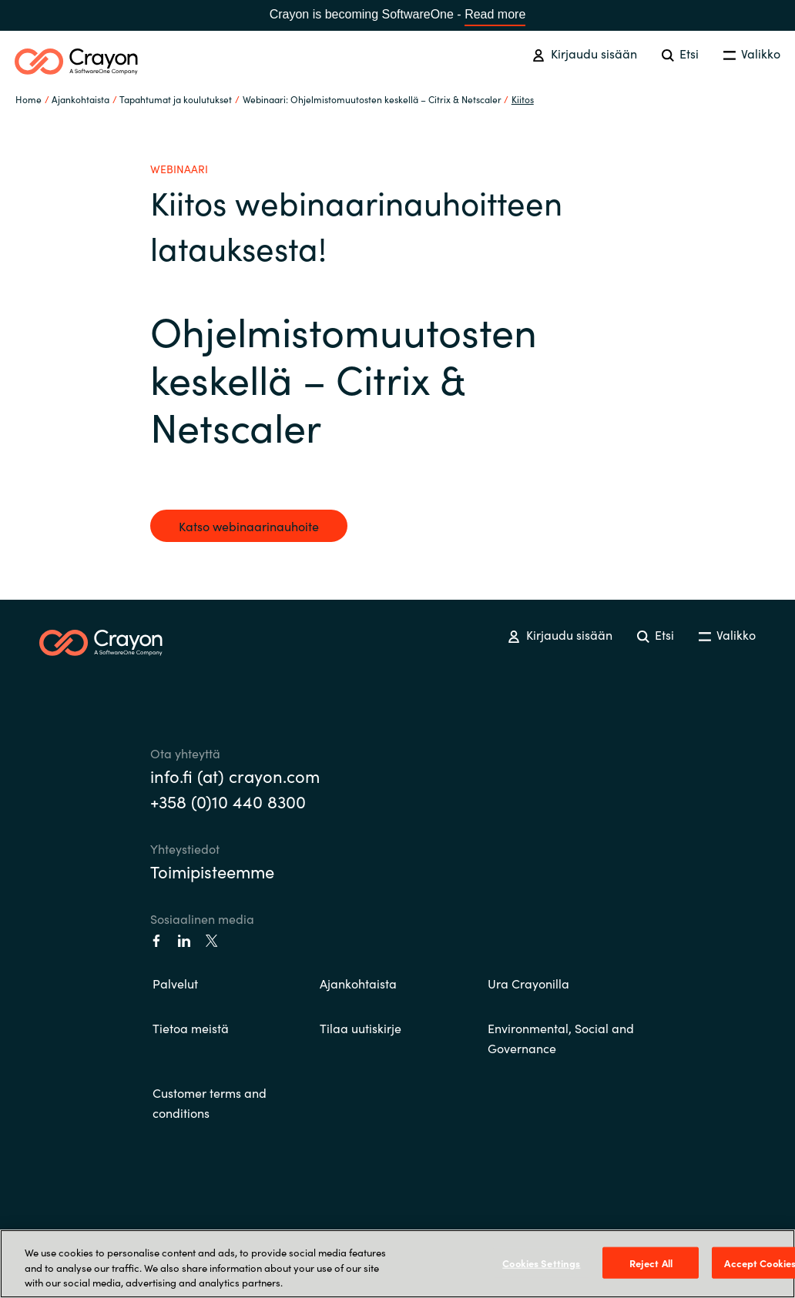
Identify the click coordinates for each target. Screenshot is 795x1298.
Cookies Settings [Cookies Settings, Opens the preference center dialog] (541, 1262)
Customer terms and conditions (210, 1102)
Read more (495, 14)
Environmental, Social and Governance (561, 1037)
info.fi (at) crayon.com (235, 776)
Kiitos (523, 98)
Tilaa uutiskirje (360, 1027)
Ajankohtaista (358, 983)
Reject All (651, 1262)
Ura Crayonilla (528, 983)
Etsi (680, 53)
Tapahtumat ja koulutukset (175, 98)
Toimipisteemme (212, 871)
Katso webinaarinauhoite (249, 525)
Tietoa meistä (191, 1027)
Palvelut (175, 983)
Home (28, 98)
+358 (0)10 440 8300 (228, 801)
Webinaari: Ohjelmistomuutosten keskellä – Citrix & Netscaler (372, 98)
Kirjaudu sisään (584, 53)
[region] (397, 1263)
